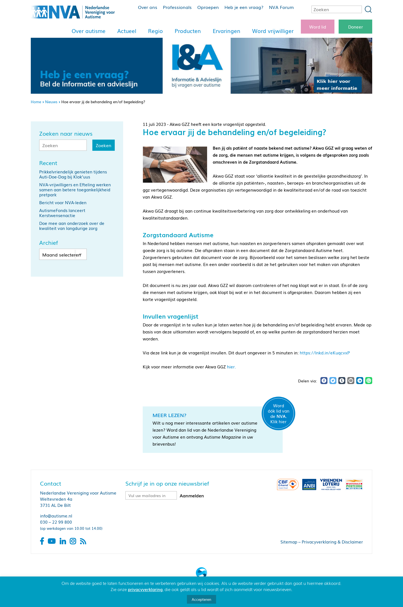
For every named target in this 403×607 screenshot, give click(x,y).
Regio (155, 31)
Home (36, 101)
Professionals (177, 7)
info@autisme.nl (56, 515)
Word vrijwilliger (273, 31)
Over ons (147, 7)
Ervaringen (226, 31)
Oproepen (208, 7)
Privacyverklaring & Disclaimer (332, 541)
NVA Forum (281, 7)
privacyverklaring (145, 589)
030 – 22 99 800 (56, 522)
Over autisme (89, 31)
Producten (188, 31)
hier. (231, 366)
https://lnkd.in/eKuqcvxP (325, 352)
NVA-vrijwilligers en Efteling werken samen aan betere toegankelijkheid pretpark (75, 189)
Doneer (355, 26)
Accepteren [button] (201, 599)
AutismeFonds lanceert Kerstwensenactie (62, 212)
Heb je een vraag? (243, 7)
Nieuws (51, 101)
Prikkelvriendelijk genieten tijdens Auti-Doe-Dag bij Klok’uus (73, 174)
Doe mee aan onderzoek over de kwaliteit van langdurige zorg (71, 225)
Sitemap (288, 541)
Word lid (317, 26)
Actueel (126, 31)
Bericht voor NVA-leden (62, 202)
